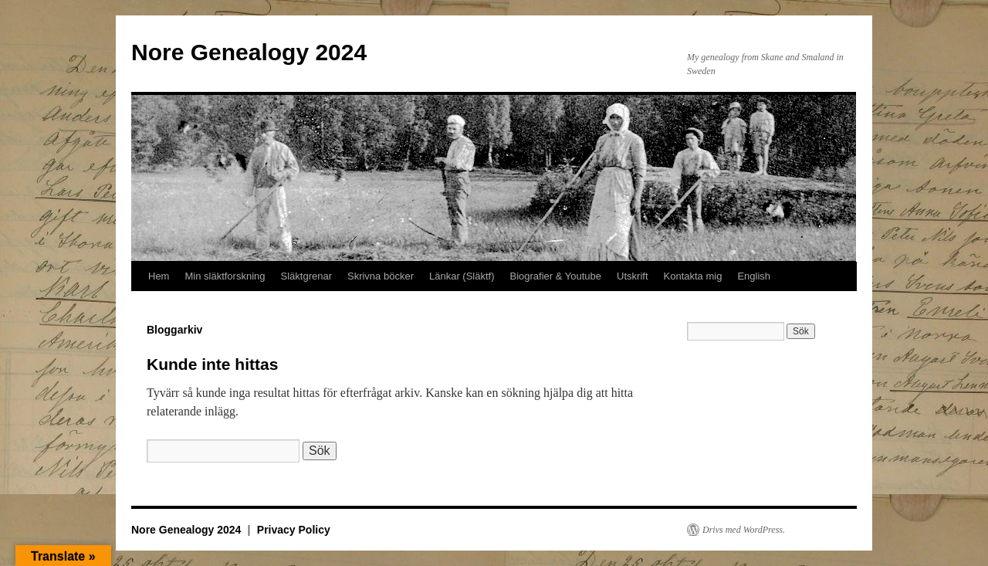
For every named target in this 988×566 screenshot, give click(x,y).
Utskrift (632, 276)
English (753, 276)
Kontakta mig (693, 276)
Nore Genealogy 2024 (249, 52)
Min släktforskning (224, 276)
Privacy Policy (293, 530)
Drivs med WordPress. (743, 529)
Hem (158, 276)
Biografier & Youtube (556, 276)
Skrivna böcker (380, 276)
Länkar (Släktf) (462, 276)
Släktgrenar (306, 276)
